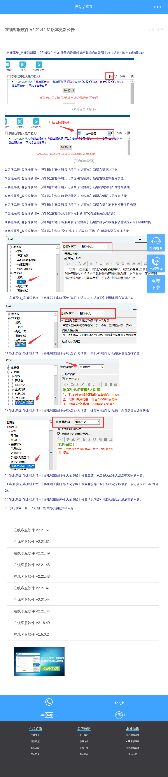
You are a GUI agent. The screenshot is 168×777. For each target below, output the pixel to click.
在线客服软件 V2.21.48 (32, 565)
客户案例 (84, 754)
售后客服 (49, 714)
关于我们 (84, 735)
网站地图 (132, 754)
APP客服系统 (132, 741)
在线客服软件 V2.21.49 (32, 553)
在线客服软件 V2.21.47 (32, 588)
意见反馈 (119, 714)
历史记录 (35, 754)
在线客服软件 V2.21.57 (32, 530)
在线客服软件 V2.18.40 (32, 623)
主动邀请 (35, 735)
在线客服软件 (132, 748)
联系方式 (84, 741)
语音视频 (35, 741)
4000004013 (49, 701)
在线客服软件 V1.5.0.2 (31, 634)
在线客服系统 (132, 735)
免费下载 (84, 748)
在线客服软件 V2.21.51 (32, 542)
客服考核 (35, 748)
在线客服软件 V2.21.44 (32, 600)
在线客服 (119, 701)
